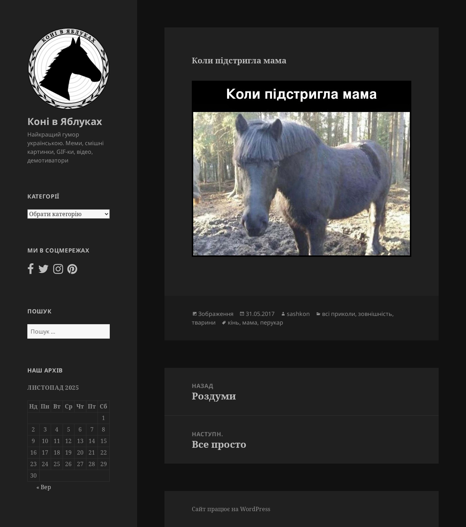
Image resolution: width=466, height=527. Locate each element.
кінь (233, 322)
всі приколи (338, 314)
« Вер (43, 487)
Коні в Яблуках (64, 121)
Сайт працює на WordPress (231, 509)
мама (249, 322)
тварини (204, 322)
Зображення (216, 314)
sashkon (298, 314)
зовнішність (375, 314)
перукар (271, 322)
